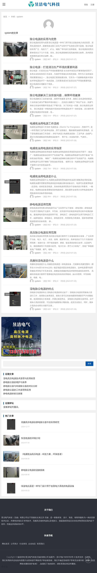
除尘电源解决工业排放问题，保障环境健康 (55, 95)
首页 (5, 16)
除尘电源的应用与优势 (43, 39)
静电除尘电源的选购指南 (32, 470)
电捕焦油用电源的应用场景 (46, 148)
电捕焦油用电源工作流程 (44, 123)
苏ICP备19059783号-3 (66, 557)
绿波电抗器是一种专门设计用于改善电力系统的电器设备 (47, 486)
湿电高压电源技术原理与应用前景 (19, 378)
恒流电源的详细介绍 (30, 438)
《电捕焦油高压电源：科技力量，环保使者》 (42, 454)
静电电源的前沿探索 (12, 393)
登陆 (86, 4)
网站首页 (5, 543)
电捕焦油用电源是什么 (43, 176)
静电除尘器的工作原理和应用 (17, 389)
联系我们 (40, 543)
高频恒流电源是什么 (42, 260)
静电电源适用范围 (40, 204)
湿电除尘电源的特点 (42, 289)
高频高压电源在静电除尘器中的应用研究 (40, 422)
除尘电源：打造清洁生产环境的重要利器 (54, 67)
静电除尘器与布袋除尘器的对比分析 (20, 386)
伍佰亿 (4, 566)
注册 (92, 4)
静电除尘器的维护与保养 (15, 382)
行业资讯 (23, 543)
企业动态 (32, 543)
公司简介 (14, 543)
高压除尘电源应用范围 (43, 232)
